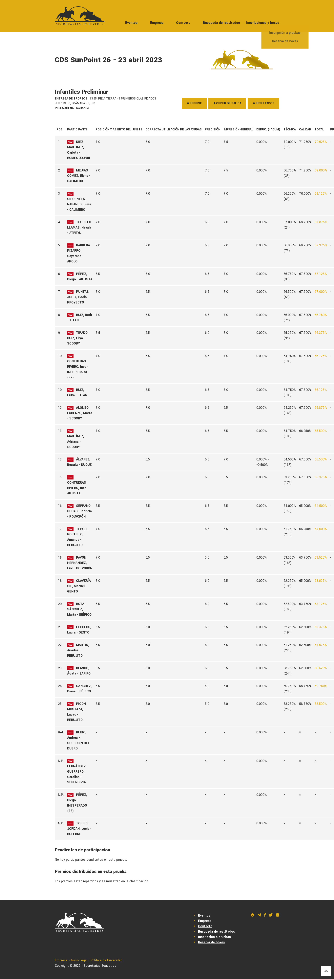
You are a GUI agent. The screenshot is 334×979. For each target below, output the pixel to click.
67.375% (321, 245)
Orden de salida (227, 103)
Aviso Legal (79, 960)
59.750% (321, 686)
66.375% (321, 332)
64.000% (321, 529)
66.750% (321, 315)
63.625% (321, 557)
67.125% (321, 274)
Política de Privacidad (106, 960)
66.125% (321, 356)
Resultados (263, 103)
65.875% (321, 407)
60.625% (321, 668)
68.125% (321, 193)
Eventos (131, 22)
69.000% (321, 170)
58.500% (321, 703)
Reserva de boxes (211, 942)
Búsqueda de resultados (221, 22)
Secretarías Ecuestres (100, 965)
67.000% (321, 291)
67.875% (321, 222)
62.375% (321, 627)
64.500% (321, 505)
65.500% (321, 431)
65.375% (321, 477)
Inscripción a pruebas (214, 937)
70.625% (321, 142)
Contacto (183, 22)
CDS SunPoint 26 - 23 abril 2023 (108, 60)
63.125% (321, 604)
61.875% (321, 645)
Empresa (156, 22)
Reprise (194, 103)
